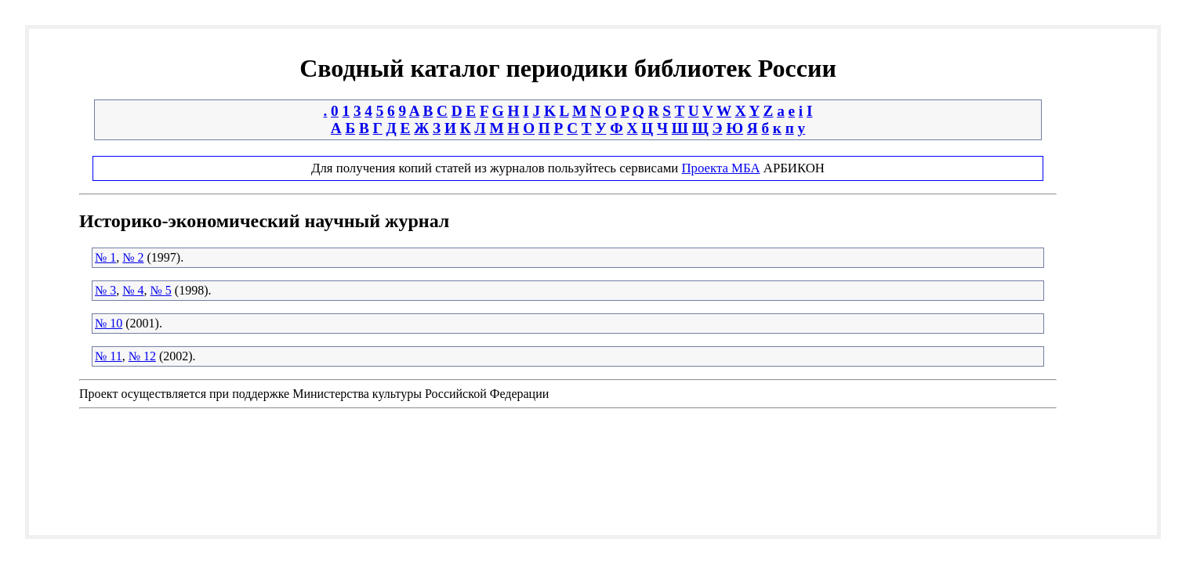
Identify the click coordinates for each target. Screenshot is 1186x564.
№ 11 (108, 356)
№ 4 (132, 290)
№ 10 (108, 323)
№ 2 (132, 257)
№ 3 (105, 290)
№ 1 (105, 257)
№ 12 (142, 356)
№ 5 (161, 290)
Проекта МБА (720, 168)
